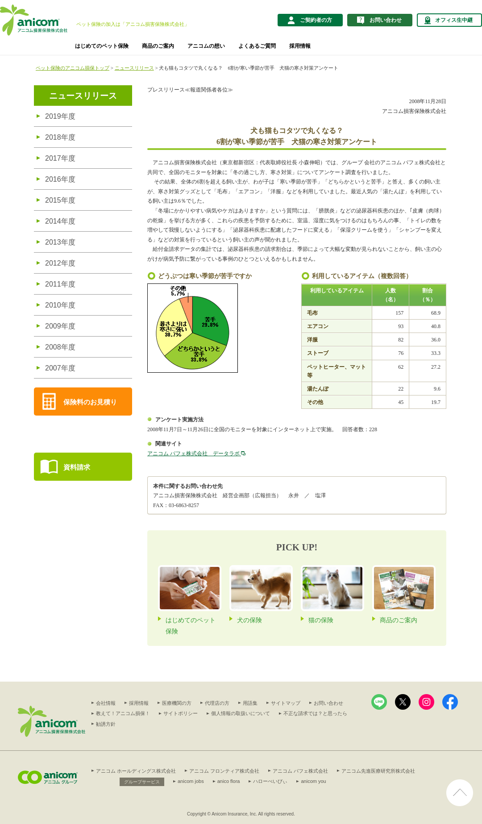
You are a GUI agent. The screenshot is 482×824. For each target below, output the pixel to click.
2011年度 (60, 284)
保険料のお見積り (90, 402)
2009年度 (60, 326)
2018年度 (60, 137)
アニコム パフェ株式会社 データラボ (196, 453)
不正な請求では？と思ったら (315, 713)
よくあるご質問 (257, 46)
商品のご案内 (158, 46)
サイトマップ (285, 703)
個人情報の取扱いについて (240, 713)
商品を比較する (57, 434)
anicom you (313, 781)
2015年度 (60, 200)
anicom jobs (191, 781)
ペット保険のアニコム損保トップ (72, 68)
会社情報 (106, 703)
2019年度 (60, 116)
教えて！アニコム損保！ (123, 713)
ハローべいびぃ (270, 781)
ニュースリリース (134, 68)
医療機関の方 (176, 703)
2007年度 (60, 368)
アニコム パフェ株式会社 (300, 771)
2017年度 (60, 158)
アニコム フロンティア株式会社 (224, 771)
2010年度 (60, 305)
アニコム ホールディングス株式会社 (136, 771)
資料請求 (76, 467)
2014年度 (60, 221)
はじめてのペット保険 (102, 46)
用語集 (250, 703)
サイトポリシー (180, 713)
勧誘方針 (106, 724)
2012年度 (60, 263)
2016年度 (60, 179)
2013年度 (60, 242)
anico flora (228, 781)
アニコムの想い (206, 46)
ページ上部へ (459, 785)
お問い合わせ (328, 703)
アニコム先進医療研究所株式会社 (378, 771)
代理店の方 (217, 703)
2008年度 (60, 347)
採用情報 (300, 46)
